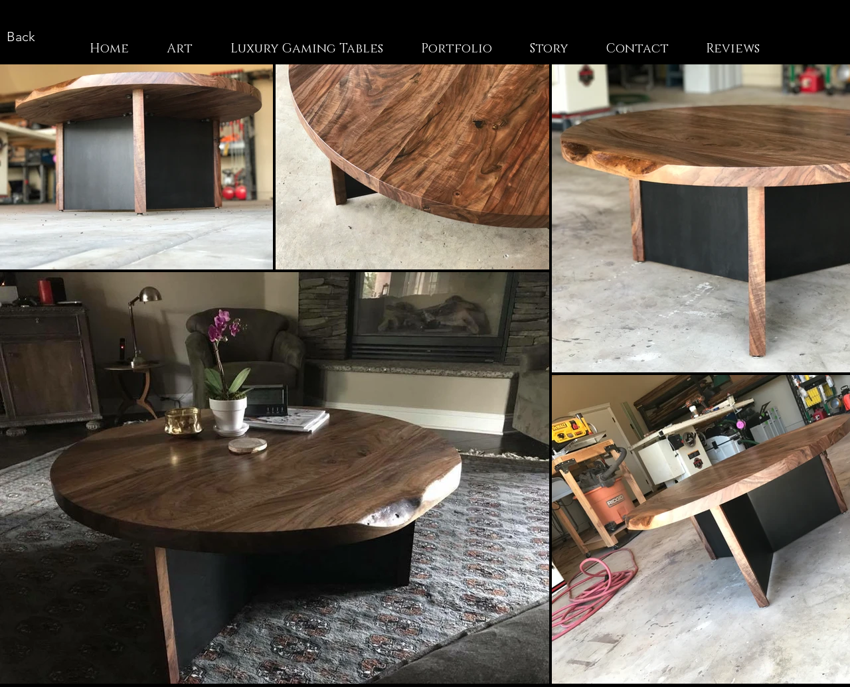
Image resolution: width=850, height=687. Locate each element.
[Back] (20, 36)
